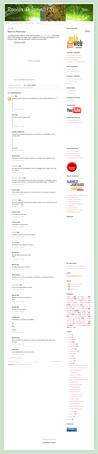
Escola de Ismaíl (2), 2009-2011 (77, 268)
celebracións (75, 305)
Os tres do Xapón (74, 399)
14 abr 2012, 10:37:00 (18, 172)
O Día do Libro (74, 372)
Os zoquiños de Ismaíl (76, 394)
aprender (86, 298)
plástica (69, 322)
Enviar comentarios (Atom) (22, 364)
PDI (81, 320)
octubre (72, 348)
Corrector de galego (73, 151)
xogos (71, 327)
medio (28, 87)
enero (72, 416)
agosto (72, 353)
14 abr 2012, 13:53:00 (18, 227)
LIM (82, 314)
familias (25, 87)
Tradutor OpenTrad (73, 153)
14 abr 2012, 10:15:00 (18, 109)
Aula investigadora (45, 35)
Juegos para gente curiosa (75, 210)
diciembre (73, 344)
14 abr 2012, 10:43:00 (18, 184)
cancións (69, 300)
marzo (72, 411)
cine (68, 307)
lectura (69, 314)
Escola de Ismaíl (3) (31, 9)
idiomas (87, 311)
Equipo (86, 306)
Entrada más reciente (14, 361)
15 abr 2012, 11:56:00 (18, 301)
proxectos (69, 323)
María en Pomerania (75, 389)
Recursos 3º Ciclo (17, 23)
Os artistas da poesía (75, 377)
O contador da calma (74, 71)
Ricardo (14, 232)
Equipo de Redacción (76, 284)
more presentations (21, 79)
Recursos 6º (71, 93)
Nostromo (69, 320)
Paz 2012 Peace (72, 81)
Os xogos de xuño (73, 197)
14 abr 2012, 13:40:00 (18, 216)
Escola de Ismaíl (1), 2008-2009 (77, 266)
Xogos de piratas (72, 207)
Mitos (86, 318)
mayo (71, 360)
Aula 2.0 (39, 23)
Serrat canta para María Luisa (78, 367)
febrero (72, 414)
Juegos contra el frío (73, 201)
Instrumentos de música (74, 203)
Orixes (76, 320)
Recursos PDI (29, 23)
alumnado (16, 87)
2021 (70, 334)
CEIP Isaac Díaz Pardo (78, 302)
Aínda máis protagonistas (77, 401)
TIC (32, 87)
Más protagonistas (75, 403)
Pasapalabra (71, 205)
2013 (70, 339)
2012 (70, 342)
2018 (70, 337)
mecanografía (70, 318)
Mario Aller (15, 166)
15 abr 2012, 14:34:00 (18, 344)
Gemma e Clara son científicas (78, 365)
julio (71, 356)
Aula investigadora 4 (75, 370)
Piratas (70, 83)
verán (81, 325)
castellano (85, 300)
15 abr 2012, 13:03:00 (18, 332)
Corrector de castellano (74, 155)
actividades (81, 297)
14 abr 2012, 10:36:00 (18, 160)
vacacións (75, 325)
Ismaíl (84, 313)
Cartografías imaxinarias (75, 55)
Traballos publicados (73, 120)
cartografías (76, 300)
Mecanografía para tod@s (75, 122)
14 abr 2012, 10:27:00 (18, 126)
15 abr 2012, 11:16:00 (18, 279)
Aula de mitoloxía (73, 59)
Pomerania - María (19, 42)
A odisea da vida (74, 382)
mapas (72, 316)
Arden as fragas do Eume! (77, 406)
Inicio (7, 23)
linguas (88, 314)
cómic (74, 306)
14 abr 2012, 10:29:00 (18, 150)
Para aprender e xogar (74, 212)
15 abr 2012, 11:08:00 (18, 259)
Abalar (69, 297)
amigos (79, 298)
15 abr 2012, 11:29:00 (18, 289)
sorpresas (84, 323)
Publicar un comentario (16, 358)
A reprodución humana (76, 384)
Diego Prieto (15, 285)
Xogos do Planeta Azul (74, 199)
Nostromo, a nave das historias (76, 61)
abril (71, 363)
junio (71, 358)
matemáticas (82, 316)
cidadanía (86, 305)
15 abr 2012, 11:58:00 (18, 311)
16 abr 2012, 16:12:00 (18, 354)
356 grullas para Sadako (75, 57)
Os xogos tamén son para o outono (77, 195)
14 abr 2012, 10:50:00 (18, 206)
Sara (13, 96)
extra (21, 87)
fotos (80, 311)
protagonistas (81, 322)
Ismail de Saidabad (17, 178)
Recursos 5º (71, 91)
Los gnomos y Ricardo (76, 396)
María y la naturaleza (75, 375)
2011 (70, 419)
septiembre (73, 351)
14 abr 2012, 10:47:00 (18, 194)
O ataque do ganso (75, 387)
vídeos (88, 325)
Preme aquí (71, 69)
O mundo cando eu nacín (75, 79)
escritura (69, 308)
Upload (28, 79)
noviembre (73, 346)
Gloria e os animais (75, 391)
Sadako (77, 323)
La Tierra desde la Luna (76, 408)
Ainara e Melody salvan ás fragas (79, 379)
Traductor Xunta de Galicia (75, 157)
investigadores (71, 313)
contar (79, 307)
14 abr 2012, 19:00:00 (18, 237)
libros (76, 314)
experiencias (78, 308)
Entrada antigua (56, 361)
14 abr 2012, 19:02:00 (18, 247)
